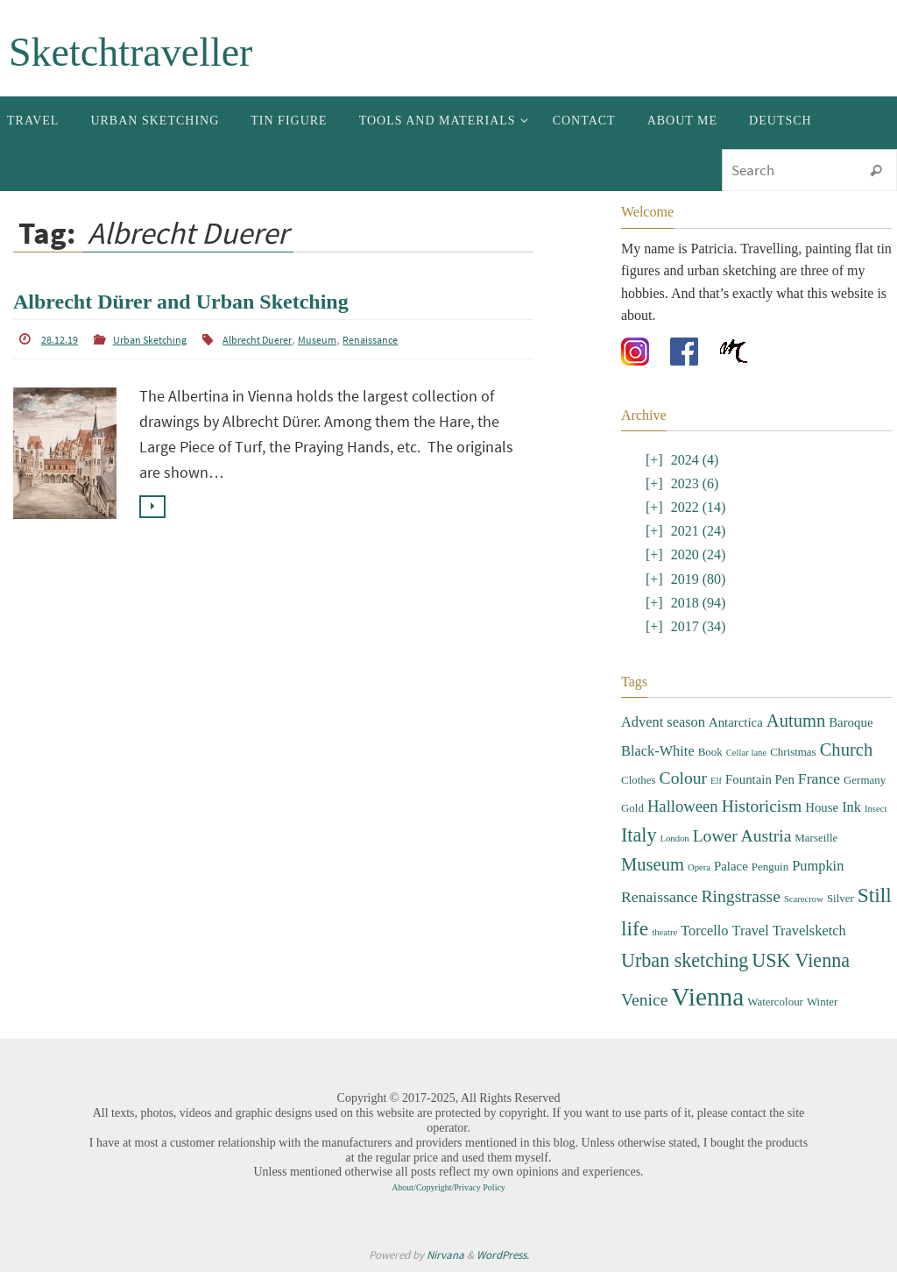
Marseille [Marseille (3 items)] (816, 837)
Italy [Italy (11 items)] (638, 835)
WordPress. (503, 1254)
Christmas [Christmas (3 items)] (793, 751)
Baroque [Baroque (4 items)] (850, 722)
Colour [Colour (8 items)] (683, 778)
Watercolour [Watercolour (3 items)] (775, 1001)
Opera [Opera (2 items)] (699, 867)
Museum (317, 339)
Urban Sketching (150, 339)
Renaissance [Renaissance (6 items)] (659, 897)
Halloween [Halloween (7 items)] (682, 806)
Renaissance (370, 339)
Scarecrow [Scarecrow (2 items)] (803, 899)
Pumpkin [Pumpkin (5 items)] (818, 865)
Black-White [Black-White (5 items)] (658, 751)
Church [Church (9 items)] (846, 749)
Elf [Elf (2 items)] (716, 780)
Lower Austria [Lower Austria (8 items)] (742, 836)
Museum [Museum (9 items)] (652, 864)
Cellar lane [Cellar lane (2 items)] (746, 752)
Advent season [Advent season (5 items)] (663, 722)
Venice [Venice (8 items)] (644, 1000)
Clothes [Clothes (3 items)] (638, 779)
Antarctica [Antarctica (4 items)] (736, 722)
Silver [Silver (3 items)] (840, 898)
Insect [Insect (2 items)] (875, 809)
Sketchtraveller (130, 52)
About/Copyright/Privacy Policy (448, 1187)
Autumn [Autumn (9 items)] (795, 720)
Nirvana (445, 1254)
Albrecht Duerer (257, 339)
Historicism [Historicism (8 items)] (762, 806)
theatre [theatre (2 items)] (664, 932)
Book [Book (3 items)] (710, 751)
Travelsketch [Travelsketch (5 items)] (809, 930)
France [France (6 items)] (819, 778)
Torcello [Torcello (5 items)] (704, 930)
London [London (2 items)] (674, 838)
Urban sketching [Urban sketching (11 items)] (684, 960)
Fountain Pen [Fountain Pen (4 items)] (760, 779)
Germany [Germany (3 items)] (865, 779)
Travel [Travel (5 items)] (750, 930)
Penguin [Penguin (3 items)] (770, 866)
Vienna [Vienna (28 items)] (707, 997)
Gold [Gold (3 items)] (632, 807)
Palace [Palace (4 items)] (731, 866)
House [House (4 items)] (821, 807)
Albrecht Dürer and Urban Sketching (181, 301)
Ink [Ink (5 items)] (851, 807)
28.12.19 (59, 339)
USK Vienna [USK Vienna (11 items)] (801, 960)
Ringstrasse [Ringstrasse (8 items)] (741, 896)
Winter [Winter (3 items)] (822, 1001)
